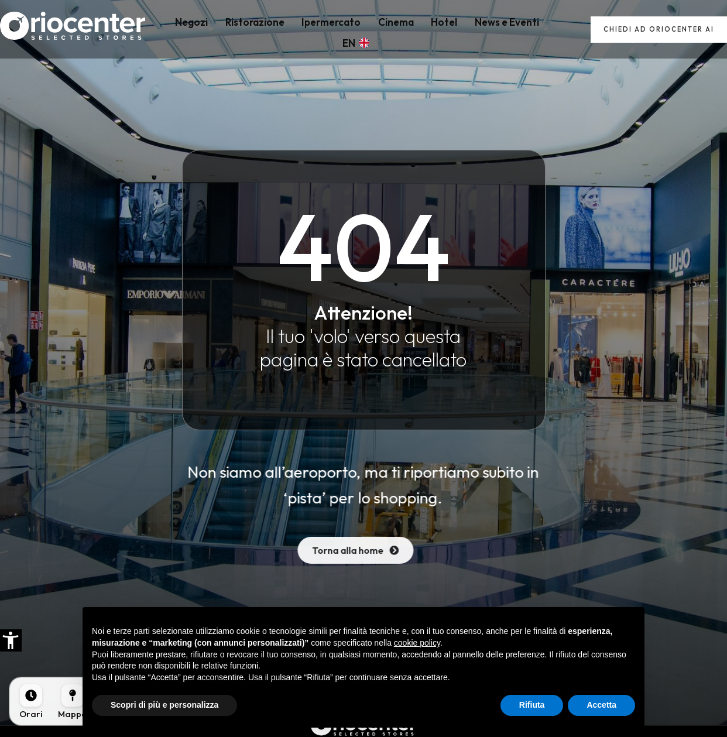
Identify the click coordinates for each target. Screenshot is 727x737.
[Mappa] (72, 701)
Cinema (372, 29)
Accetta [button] (601, 704)
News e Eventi (472, 29)
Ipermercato (313, 29)
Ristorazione (242, 29)
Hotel (415, 29)
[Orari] (31, 701)
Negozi (185, 29)
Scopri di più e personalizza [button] (164, 704)
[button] (10, 640)
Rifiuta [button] (532, 704)
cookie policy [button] (417, 642)
